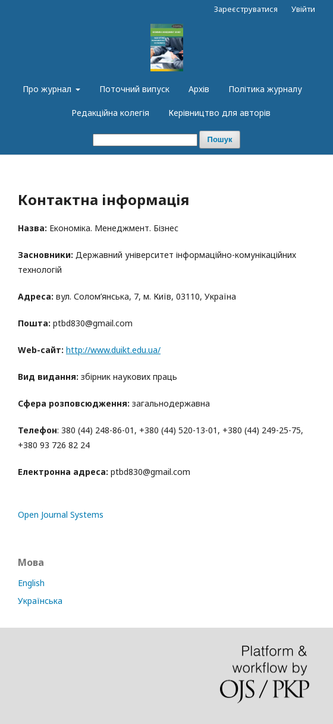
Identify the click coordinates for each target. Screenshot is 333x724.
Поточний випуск (134, 89)
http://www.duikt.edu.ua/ (113, 349)
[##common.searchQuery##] (145, 140)
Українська (40, 600)
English (31, 582)
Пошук (220, 139)
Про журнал (48, 89)
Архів (199, 89)
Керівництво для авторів (219, 112)
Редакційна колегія (110, 112)
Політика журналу (265, 89)
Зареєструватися (246, 9)
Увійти (303, 9)
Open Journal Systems (60, 514)
